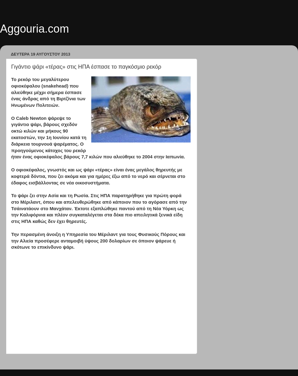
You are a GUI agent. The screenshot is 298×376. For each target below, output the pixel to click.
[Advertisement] (100, 308)
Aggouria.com (34, 28)
